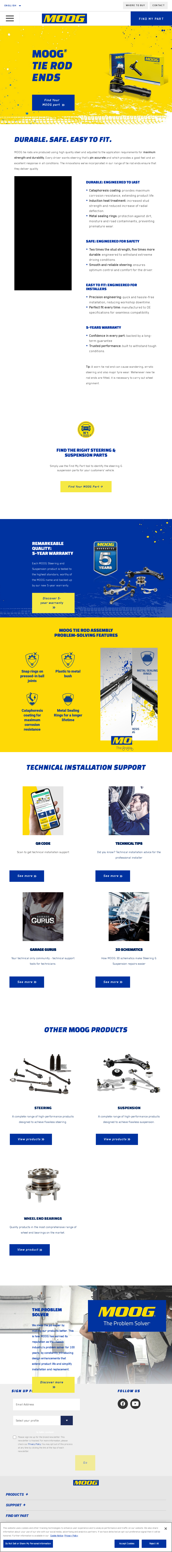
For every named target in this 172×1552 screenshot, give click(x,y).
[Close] (165, 1528)
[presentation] (43, 1463)
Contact (159, 5)
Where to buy (135, 5)
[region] (86, 1537)
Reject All (154, 1543)
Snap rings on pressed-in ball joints (32, 676)
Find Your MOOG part (51, 102)
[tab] (123, 749)
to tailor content (45, 1432)
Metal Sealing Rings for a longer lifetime (68, 715)
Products (17, 1494)
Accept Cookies (127, 1543)
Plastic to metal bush (67, 673)
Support (16, 1505)
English (11, 5)
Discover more (51, 1382)
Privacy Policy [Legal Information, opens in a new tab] (71, 1535)
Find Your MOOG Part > (86, 486)
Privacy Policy (34, 1444)
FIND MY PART (17, 1516)
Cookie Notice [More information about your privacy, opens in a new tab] (56, 1535)
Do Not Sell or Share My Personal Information (28, 1543)
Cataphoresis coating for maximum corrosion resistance (32, 719)
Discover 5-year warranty (51, 601)
